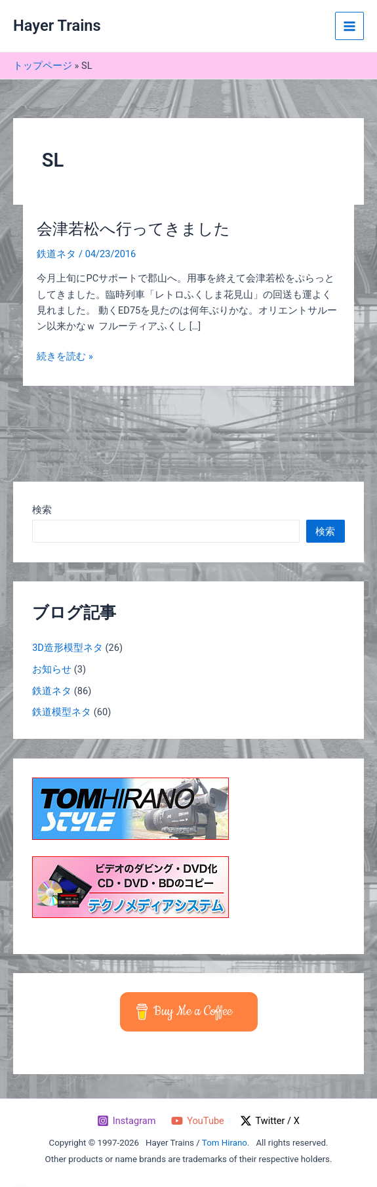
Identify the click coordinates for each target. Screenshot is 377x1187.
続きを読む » (64, 356)
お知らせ (51, 669)
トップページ (42, 66)
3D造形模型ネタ (67, 648)
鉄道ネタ (56, 254)
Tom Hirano (224, 1143)
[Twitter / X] (270, 1121)
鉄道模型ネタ (61, 712)
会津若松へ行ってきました (133, 229)
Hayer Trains (57, 25)
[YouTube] (197, 1121)
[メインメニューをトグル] (349, 26)
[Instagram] (126, 1121)
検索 (42, 510)
